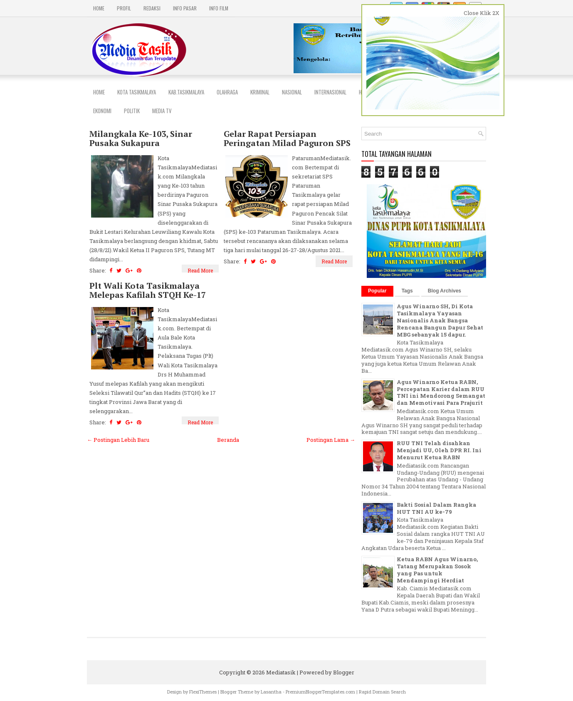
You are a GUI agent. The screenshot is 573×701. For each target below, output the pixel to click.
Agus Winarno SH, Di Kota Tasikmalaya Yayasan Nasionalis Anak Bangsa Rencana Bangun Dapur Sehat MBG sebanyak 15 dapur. (440, 320)
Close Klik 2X (481, 13)
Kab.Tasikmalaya (186, 92)
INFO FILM (218, 8)
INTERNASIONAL (330, 92)
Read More (200, 270)
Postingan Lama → (330, 439)
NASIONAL (292, 92)
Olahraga (227, 92)
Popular (377, 291)
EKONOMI (102, 111)
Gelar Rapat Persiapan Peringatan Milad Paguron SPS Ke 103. (287, 143)
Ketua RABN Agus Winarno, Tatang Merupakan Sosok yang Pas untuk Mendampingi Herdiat (437, 569)
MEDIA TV (162, 111)
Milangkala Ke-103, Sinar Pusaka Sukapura (140, 138)
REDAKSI (152, 8)
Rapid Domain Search (382, 692)
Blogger (343, 672)
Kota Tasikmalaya (136, 92)
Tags (407, 291)
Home (98, 8)
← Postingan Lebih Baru (118, 439)
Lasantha (271, 692)
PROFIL (124, 8)
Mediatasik (281, 672)
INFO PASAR (185, 8)
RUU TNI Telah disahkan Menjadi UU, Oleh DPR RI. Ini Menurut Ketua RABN (439, 450)
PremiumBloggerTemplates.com (320, 692)
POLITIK (132, 111)
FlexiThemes (203, 692)
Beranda (228, 439)
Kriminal (259, 92)
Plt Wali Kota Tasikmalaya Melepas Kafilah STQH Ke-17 (147, 290)
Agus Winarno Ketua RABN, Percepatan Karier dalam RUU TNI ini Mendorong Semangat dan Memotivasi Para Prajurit (441, 392)
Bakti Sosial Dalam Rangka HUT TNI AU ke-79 (436, 508)
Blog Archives (444, 291)
